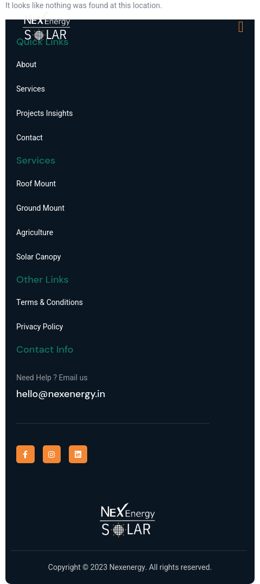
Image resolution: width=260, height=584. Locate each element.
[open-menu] (241, 27)
